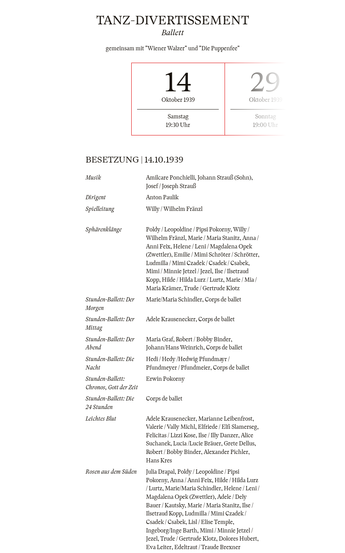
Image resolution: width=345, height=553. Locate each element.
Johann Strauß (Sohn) (224, 178)
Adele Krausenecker (171, 319)
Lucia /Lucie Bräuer (197, 443)
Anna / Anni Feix (191, 480)
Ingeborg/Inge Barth (171, 530)
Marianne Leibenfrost (225, 419)
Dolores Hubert (238, 539)
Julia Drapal (160, 472)
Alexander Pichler (226, 452)
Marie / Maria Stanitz (214, 238)
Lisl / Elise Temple (210, 522)
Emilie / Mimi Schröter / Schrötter (216, 255)
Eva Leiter (159, 547)
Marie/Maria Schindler (174, 299)
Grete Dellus (239, 443)
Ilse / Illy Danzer (218, 435)
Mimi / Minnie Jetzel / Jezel (179, 271)
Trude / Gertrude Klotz (212, 288)
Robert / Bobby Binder (203, 339)
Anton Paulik (162, 197)
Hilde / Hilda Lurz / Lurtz (192, 280)
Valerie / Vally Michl (170, 427)
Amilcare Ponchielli (170, 178)
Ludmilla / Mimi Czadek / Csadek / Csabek (197, 263)
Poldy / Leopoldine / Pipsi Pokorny (188, 229)
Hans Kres (159, 460)
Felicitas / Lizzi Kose (171, 435)
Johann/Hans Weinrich (174, 347)
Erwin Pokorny (165, 379)
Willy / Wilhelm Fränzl (174, 209)
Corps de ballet (223, 299)
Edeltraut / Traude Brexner (207, 547)
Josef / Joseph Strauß (171, 186)
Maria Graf (159, 339)
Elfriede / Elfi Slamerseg (227, 427)
